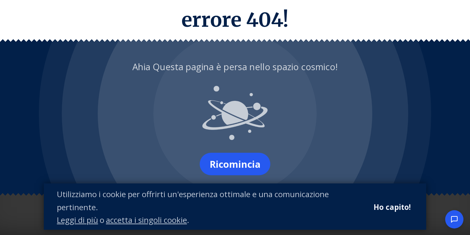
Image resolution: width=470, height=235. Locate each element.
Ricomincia (235, 164)
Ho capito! (392, 207)
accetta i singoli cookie (146, 220)
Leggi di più (77, 220)
